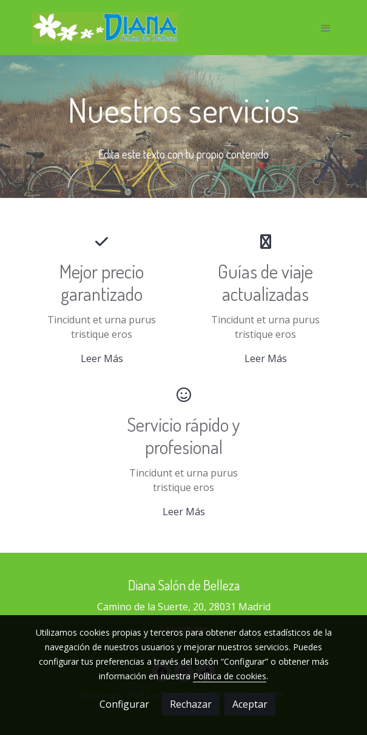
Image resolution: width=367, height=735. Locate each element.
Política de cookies (229, 676)
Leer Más (102, 358)
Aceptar (250, 704)
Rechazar (191, 704)
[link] (105, 27)
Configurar (124, 704)
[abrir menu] (326, 27)
